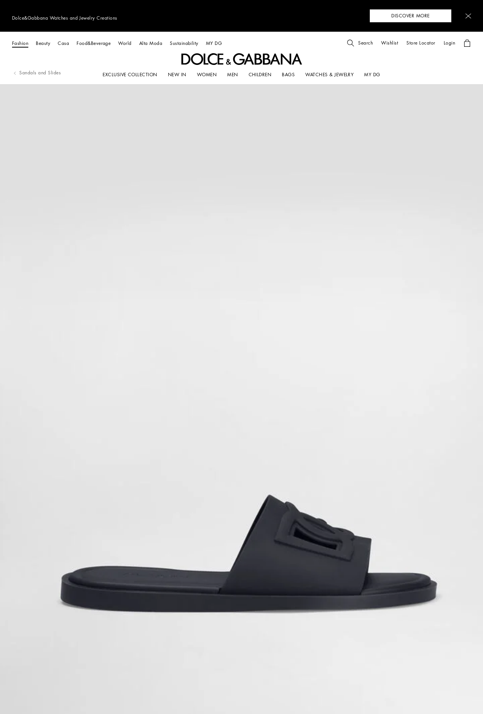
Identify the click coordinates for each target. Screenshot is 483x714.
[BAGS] (288, 75)
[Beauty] (43, 43)
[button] (468, 16)
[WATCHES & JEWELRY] (329, 75)
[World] (124, 43)
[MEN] (232, 75)
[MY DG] (214, 43)
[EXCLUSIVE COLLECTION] (130, 75)
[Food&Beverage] (94, 43)
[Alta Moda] (150, 43)
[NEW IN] (177, 75)
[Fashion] (20, 43)
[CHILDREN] (260, 75)
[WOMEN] (207, 75)
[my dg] (372, 75)
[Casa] (63, 43)
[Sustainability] (184, 43)
